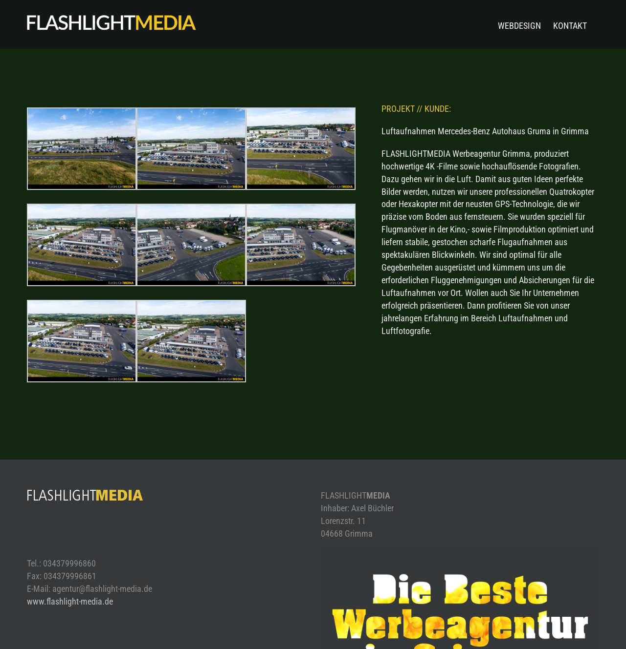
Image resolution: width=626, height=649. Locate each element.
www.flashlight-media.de (70, 601)
